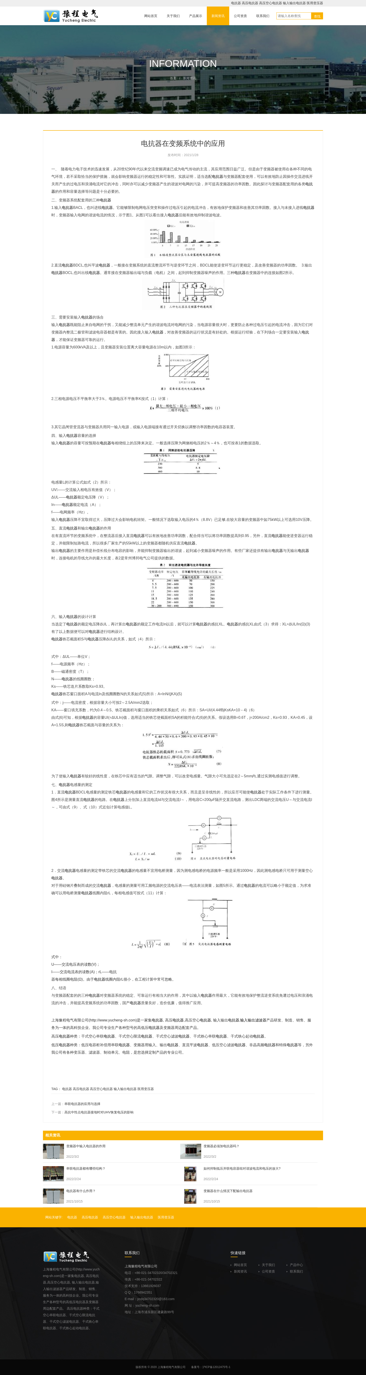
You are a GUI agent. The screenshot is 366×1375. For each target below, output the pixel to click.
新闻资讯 (239, 1271)
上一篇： (75, 1104)
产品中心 (295, 1265)
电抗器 (236, 3)
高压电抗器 (250, 3)
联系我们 (295, 1271)
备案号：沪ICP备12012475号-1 (210, 1367)
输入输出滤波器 (253, 1020)
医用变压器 (315, 3)
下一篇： (92, 1112)
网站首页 (239, 1265)
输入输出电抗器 (294, 3)
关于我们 (267, 1265)
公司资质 (267, 1271)
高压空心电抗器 (270, 3)
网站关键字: (54, 1217)
